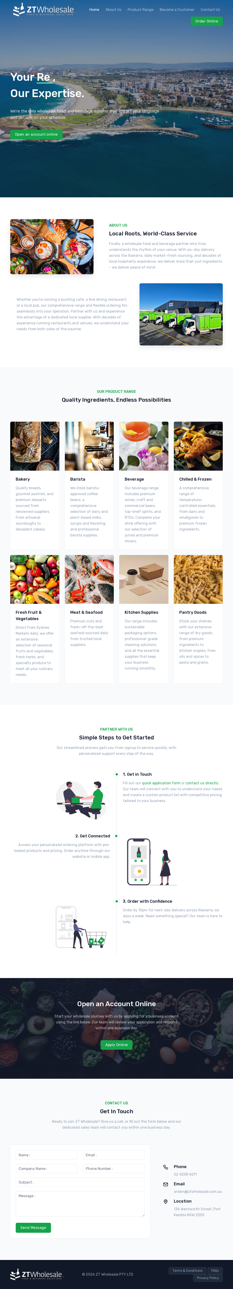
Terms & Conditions (187, 1271)
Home (94, 9)
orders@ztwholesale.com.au (198, 1191)
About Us (113, 9)
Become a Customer (177, 9)
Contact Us (210, 9)
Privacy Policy (208, 1278)
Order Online (206, 21)
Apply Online (116, 1045)
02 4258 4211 (185, 1174)
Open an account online (36, 134)
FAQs (215, 1271)
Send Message (33, 1227)
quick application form (161, 783)
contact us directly (202, 783)
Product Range (140, 9)
